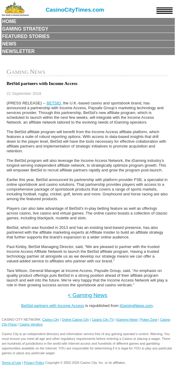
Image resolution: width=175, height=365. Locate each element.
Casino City (50, 319)
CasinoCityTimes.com (75, 10)
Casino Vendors (31, 324)
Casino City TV (103, 319)
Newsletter (18, 51)
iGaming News (127, 319)
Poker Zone (148, 319)
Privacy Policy (34, 362)
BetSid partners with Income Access (52, 305)
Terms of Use (11, 362)
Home (9, 21)
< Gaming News (87, 295)
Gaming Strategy (25, 28)
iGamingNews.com (136, 305)
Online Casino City (75, 319)
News (9, 43)
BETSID (54, 103)
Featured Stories (26, 36)
